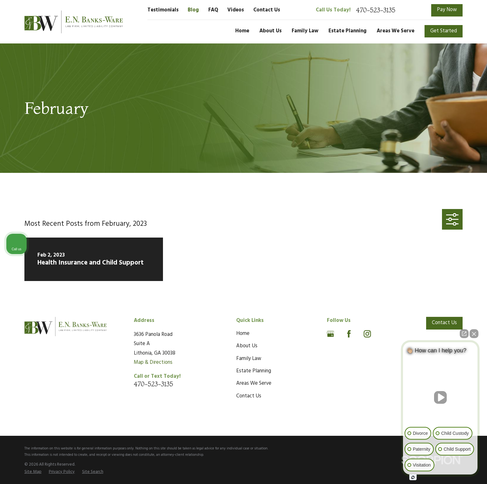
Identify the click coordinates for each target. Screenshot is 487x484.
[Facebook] (349, 333)
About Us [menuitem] (270, 31)
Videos (235, 10)
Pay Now (447, 10)
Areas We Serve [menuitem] (395, 31)
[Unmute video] (440, 397)
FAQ (213, 10)
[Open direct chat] (464, 333)
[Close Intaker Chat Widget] (474, 333)
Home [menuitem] (242, 31)
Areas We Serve (253, 383)
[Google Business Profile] (330, 333)
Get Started (443, 31)
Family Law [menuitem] (305, 31)
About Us (246, 346)
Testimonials (163, 10)
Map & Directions (153, 362)
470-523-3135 (375, 10)
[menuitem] (33, 472)
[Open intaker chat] (413, 477)
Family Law (248, 359)
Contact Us (266, 10)
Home (243, 334)
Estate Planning (253, 371)
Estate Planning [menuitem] (347, 31)
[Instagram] (367, 333)
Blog (193, 10)
